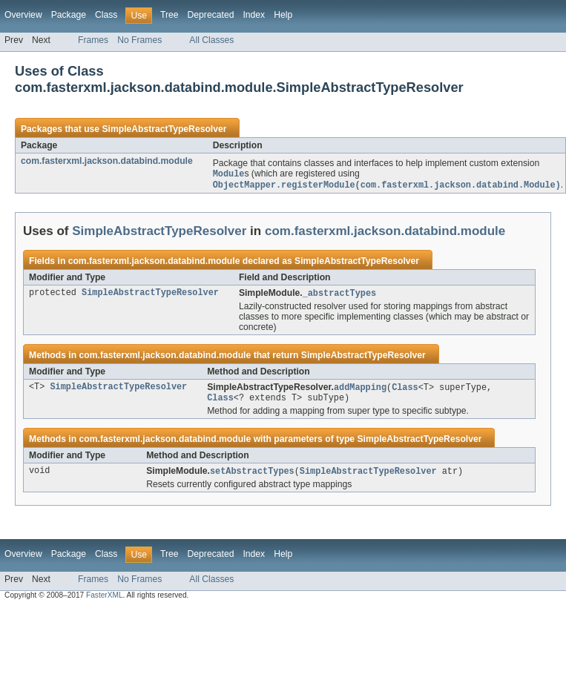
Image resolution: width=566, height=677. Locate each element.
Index (254, 15)
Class (106, 15)
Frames (93, 40)
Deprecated (211, 15)
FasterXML (104, 600)
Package (68, 15)
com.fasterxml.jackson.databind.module (107, 161)
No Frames (139, 40)
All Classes (211, 40)
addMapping (360, 390)
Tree (169, 15)
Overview (23, 15)
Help (283, 15)
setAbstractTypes (252, 476)
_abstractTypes (340, 295)
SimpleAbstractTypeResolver (164, 129)
